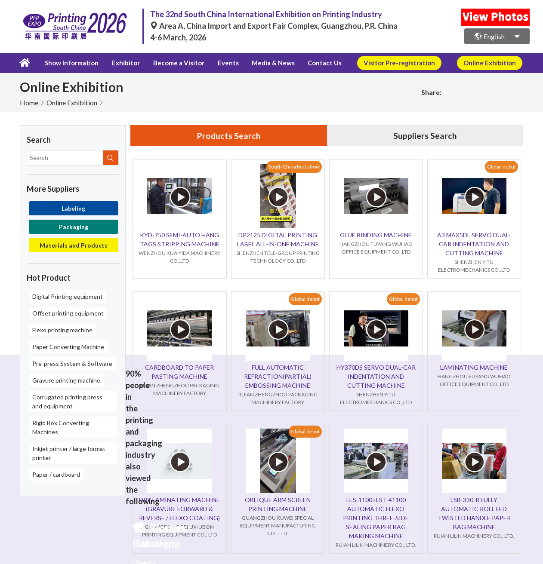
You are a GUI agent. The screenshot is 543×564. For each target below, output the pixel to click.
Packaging (73, 226)
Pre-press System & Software (72, 363)
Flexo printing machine (62, 329)
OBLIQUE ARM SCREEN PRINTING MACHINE (278, 504)
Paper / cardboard (56, 474)
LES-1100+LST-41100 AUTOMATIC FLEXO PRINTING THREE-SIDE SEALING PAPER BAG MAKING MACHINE (376, 517)
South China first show (294, 166)
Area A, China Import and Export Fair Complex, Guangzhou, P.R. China (274, 26)
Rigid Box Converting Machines (60, 427)
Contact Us (319, 63)
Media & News (268, 63)
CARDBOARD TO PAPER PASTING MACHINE (179, 372)
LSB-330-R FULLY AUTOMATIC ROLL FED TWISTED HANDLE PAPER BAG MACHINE (474, 513)
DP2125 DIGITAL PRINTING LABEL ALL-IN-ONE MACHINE (278, 239)
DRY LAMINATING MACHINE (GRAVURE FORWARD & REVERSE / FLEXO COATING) (179, 508)
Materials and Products (74, 244)
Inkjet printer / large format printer (68, 452)
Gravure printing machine (66, 379)
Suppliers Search (425, 135)
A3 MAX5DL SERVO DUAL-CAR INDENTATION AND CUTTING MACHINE (474, 244)
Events (224, 63)
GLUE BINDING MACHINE (376, 235)
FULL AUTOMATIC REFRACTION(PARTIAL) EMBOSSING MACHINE (278, 376)
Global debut (501, 166)
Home (29, 102)
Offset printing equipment (68, 312)
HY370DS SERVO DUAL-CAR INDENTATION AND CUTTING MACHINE (376, 376)
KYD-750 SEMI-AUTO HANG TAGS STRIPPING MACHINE (179, 239)
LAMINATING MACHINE (474, 367)
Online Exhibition (71, 102)
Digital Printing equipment (67, 296)
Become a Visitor (176, 63)
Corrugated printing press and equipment (67, 401)
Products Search (229, 135)
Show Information (71, 63)
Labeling (73, 208)
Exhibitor (125, 63)
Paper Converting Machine (68, 346)
